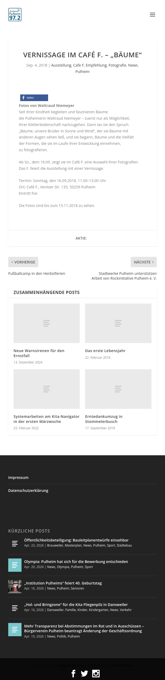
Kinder (82, 610)
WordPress (124, 665)
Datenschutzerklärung (28, 490)
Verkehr (126, 610)
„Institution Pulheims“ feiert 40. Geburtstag (63, 583)
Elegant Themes (70, 665)
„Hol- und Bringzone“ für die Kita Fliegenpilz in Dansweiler (76, 604)
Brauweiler (55, 545)
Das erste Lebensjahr (105, 350)
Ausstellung (61, 65)
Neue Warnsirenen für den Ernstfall (39, 353)
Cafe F (78, 65)
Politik (61, 636)
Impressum (18, 477)
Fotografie (117, 65)
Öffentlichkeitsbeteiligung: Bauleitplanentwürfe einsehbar (76, 540)
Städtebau (124, 545)
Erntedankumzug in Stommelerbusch (103, 419)
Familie (70, 610)
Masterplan (73, 545)
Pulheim (82, 71)
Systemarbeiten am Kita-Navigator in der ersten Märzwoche (47, 419)
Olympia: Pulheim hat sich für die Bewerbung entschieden (76, 561)
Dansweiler (55, 610)
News (133, 65)
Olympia (63, 567)
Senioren (77, 588)
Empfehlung (96, 65)
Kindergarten (98, 610)
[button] (34, 97)
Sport (111, 545)
